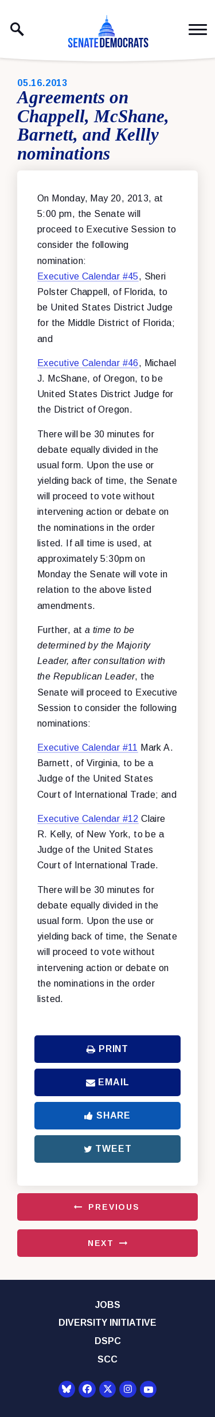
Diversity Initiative (107, 1322)
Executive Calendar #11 (87, 747)
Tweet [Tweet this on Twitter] (108, 1149)
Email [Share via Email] (108, 1082)
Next (101, 1243)
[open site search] (17, 29)
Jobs (107, 1305)
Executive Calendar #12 (88, 819)
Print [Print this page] (107, 1049)
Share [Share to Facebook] (107, 1115)
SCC (107, 1359)
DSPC (108, 1341)
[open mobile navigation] (197, 29)
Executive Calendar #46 (88, 363)
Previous (114, 1207)
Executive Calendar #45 (88, 276)
